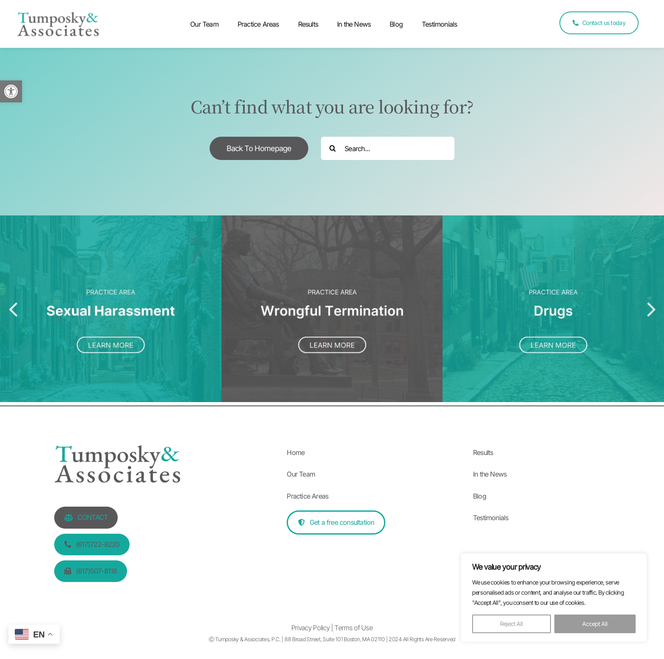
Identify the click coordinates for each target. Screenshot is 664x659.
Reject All (511, 623)
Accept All (595, 623)
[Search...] (387, 148)
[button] (11, 91)
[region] (554, 597)
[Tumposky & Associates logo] (58, 17)
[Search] (332, 148)
